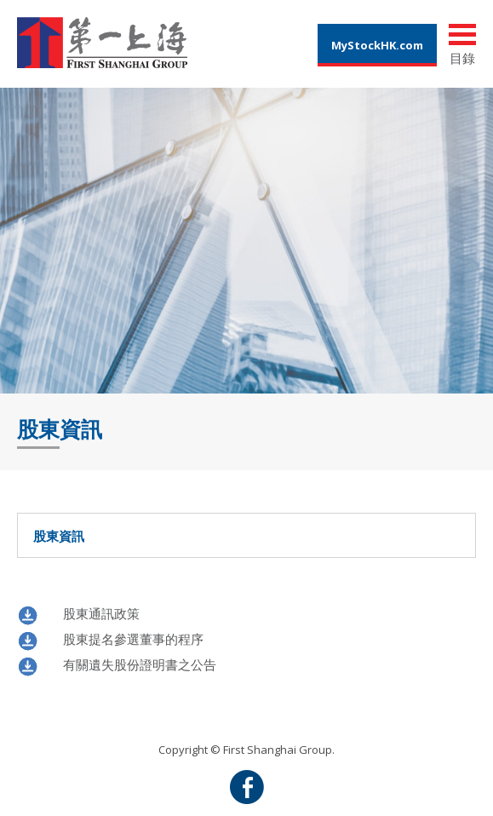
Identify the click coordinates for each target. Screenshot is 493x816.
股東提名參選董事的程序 (133, 638)
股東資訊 (252, 535)
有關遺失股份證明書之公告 (139, 664)
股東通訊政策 (101, 613)
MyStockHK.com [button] (377, 45)
